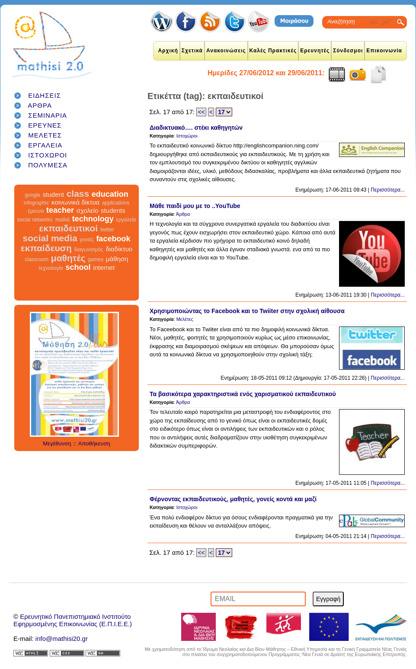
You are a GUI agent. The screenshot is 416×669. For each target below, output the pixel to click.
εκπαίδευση (46, 248)
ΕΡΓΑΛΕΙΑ (45, 145)
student (53, 194)
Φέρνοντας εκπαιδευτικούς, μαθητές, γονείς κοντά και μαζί (233, 499)
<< (201, 112)
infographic (36, 202)
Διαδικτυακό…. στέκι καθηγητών (196, 127)
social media (50, 238)
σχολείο (88, 210)
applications (115, 202)
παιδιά (62, 219)
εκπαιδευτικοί (68, 228)
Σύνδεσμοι (348, 51)
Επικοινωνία (384, 51)
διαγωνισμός (88, 249)
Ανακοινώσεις (226, 51)
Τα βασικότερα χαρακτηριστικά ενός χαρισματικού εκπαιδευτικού (243, 394)
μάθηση (117, 259)
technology (93, 219)
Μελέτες (184, 319)
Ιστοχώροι (187, 135)
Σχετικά (192, 51)
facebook (113, 239)
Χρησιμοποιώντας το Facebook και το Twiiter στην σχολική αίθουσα (247, 310)
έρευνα (36, 211)
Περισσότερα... (388, 190)
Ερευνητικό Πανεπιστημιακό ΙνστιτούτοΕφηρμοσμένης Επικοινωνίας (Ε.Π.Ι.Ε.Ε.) (72, 620)
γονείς (86, 239)
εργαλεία (126, 219)
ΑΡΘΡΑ (40, 105)
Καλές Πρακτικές (273, 51)
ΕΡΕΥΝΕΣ (44, 125)
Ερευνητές (315, 51)
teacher (60, 210)
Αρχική (168, 51)
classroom (37, 259)
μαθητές (68, 257)
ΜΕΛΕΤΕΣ (45, 135)
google (32, 195)
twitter (107, 229)
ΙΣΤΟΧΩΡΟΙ (47, 155)
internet (104, 267)
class (78, 193)
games (95, 259)
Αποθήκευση (94, 443)
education (110, 194)
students (113, 210)
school (77, 267)
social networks (35, 219)
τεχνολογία (50, 268)
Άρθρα (183, 214)
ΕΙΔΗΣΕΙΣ (44, 95)
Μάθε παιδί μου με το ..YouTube (195, 205)
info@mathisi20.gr (61, 638)
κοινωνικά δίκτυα (75, 202)
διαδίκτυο (119, 249)
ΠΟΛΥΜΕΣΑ (47, 165)
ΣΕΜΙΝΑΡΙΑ (47, 115)
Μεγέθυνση (57, 443)
